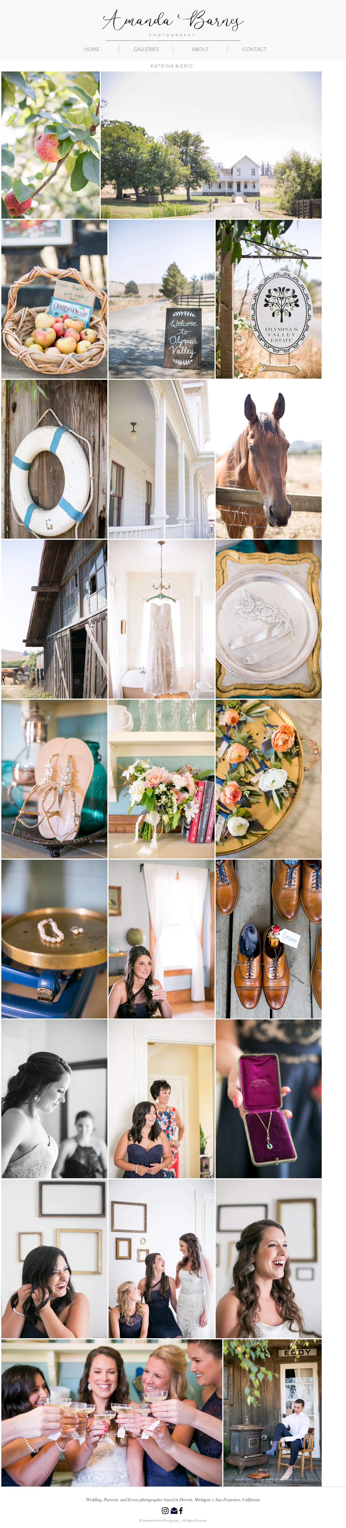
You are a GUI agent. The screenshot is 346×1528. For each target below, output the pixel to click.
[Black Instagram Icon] (165, 1510)
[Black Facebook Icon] (180, 1510)
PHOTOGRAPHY (172, 35)
